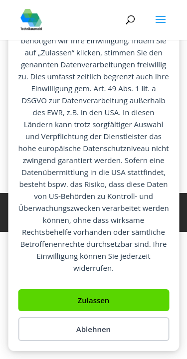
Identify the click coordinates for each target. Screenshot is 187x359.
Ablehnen (93, 329)
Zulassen (94, 300)
